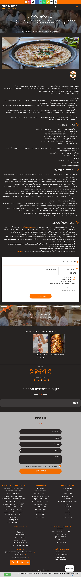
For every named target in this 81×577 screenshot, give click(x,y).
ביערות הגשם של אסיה (40, 504)
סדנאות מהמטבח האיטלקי (61, 554)
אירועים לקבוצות (14, 517)
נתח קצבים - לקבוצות (13, 493)
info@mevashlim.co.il (28, 227)
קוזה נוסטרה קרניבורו (40, 493)
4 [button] (38, 66)
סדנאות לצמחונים (60, 560)
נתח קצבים (40, 488)
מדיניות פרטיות (67, 517)
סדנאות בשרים (60, 552)
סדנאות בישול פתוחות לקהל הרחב (42, 31)
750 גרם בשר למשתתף (40, 491)
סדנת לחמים (60, 529)
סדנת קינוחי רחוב (61, 542)
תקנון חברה (20, 251)
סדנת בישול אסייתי (61, 557)
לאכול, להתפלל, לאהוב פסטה (40, 501)
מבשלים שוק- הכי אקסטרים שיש (13, 488)
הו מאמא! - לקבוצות (20, 540)
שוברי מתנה (67, 507)
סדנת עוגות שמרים (60, 534)
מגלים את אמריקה (40, 507)
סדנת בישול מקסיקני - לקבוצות (13, 509)
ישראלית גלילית (40, 514)
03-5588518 (19, 555)
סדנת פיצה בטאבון (60, 537)
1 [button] (43, 66)
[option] (40, 53)
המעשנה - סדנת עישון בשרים (40, 496)
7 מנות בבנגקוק (20, 535)
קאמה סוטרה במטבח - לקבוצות (20, 545)
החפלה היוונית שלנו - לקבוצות (13, 496)
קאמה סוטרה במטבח (20, 537)
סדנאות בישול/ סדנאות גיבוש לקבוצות (67, 501)
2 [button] (42, 66)
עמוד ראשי (56, 31)
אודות (67, 491)
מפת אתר (67, 514)
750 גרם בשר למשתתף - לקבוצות (13, 504)
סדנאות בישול (67, 493)
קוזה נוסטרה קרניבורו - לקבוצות (13, 501)
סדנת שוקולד (61, 539)
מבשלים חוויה (67, 488)
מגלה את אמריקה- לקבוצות (13, 507)
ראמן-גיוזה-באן (40, 517)
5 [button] (37, 66)
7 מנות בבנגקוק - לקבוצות (20, 543)
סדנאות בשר (67, 504)
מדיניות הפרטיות (74, 576)
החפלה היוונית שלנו (40, 509)
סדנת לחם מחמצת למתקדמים (61, 531)
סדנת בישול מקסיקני (40, 499)
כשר (51, 2)
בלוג (67, 509)
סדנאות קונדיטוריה (67, 496)
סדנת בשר (67, 499)
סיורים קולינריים (13, 520)
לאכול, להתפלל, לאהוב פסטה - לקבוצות (13, 499)
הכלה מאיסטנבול (41, 512)
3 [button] (40, 66)
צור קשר (67, 512)
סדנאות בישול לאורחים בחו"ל (13, 514)
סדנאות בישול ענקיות (13, 522)
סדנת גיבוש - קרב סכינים (13, 491)
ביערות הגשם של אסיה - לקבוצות (13, 512)
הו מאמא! (20, 532)
